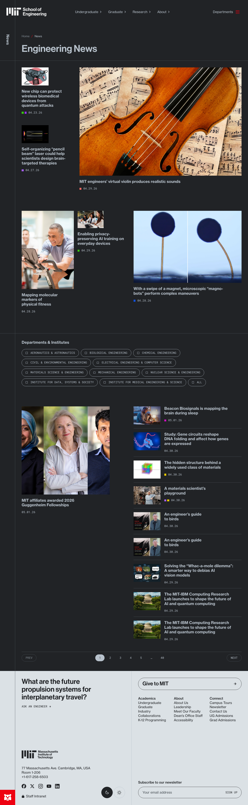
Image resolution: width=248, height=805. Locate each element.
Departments (226, 12)
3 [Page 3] (120, 658)
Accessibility (183, 720)
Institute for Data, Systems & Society (62, 382)
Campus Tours (221, 703)
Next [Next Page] (234, 658)
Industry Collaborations (149, 713)
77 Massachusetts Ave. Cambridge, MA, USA (56, 768)
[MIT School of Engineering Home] (26, 12)
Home (26, 36)
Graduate (117, 12)
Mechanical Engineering (117, 372)
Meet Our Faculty (187, 711)
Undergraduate (88, 12)
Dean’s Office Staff (188, 716)
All (199, 382)
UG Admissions (221, 716)
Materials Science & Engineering (57, 372)
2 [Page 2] (110, 658)
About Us (181, 703)
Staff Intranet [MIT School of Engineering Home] (34, 796)
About (164, 12)
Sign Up (231, 792)
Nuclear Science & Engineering (175, 372)
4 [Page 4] (130, 658)
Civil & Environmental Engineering (59, 362)
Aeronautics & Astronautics (53, 353)
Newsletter (218, 707)
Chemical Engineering (159, 353)
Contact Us (218, 711)
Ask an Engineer (36, 706)
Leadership (182, 707)
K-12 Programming (152, 720)
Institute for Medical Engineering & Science (145, 382)
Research (142, 12)
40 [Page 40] (162, 658)
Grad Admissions (223, 720)
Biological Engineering (108, 353)
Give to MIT (189, 684)
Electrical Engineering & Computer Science (137, 362)
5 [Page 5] (141, 658)
